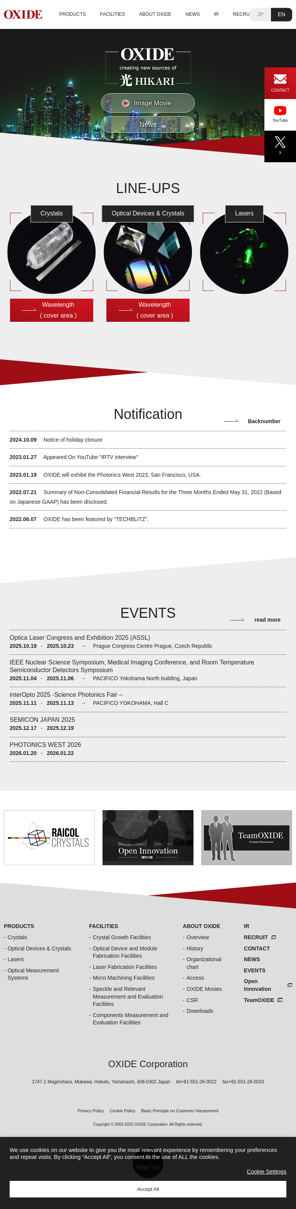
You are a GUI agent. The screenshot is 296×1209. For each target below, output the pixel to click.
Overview (198, 937)
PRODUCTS (72, 14)
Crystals (17, 937)
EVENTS (255, 970)
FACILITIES (112, 14)
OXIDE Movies (204, 989)
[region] (148, 88)
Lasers (16, 959)
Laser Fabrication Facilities (125, 967)
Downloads (200, 1011)
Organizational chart (204, 963)
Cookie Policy (123, 1110)
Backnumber (264, 421)
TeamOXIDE (259, 1000)
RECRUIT (243, 14)
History (195, 948)
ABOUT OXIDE (155, 14)
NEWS (193, 14)
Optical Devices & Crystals (39, 948)
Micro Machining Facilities (124, 978)
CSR (192, 1000)
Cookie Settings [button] (266, 1172)
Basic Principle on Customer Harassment (180, 1110)
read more (267, 620)
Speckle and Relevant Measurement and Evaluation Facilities (128, 996)
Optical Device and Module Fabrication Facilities (125, 952)
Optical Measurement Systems (33, 974)
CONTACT (257, 948)
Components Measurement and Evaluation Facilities (130, 1019)
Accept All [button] (148, 1189)
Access (195, 978)
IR (216, 14)
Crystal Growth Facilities (122, 937)
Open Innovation (257, 985)
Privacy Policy (90, 1110)
